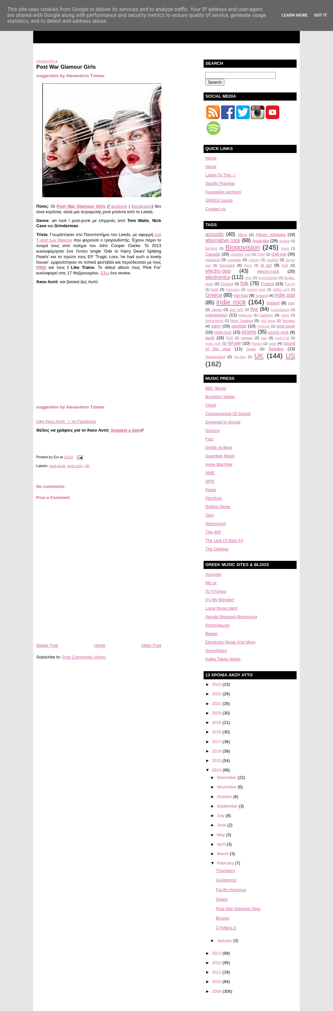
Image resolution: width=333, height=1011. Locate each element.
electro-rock (268, 271)
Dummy (212, 430)
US (290, 355)
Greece (213, 295)
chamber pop (241, 254)
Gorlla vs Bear (218, 447)
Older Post (151, 645)
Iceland (262, 295)
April (222, 844)
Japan (216, 309)
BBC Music (215, 388)
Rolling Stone (217, 506)
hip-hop (241, 295)
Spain (251, 349)
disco (248, 265)
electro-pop (218, 271)
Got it (320, 15)
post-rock (74, 466)
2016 (217, 751)
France (267, 283)
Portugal (263, 326)
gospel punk (256, 289)
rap (264, 338)
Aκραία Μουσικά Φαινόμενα (231, 616)
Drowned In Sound (222, 422)
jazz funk (236, 310)
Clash (210, 405)
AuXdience (226, 880)
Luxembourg (280, 310)
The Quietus (216, 549)
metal (285, 315)
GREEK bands (219, 200)
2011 (217, 972)
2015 (217, 760)
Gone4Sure (216, 650)
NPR (209, 481)
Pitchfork (213, 498)
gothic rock (281, 289)
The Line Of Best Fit (224, 540)
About (210, 166)
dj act (266, 265)
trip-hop (240, 357)
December (227, 777)
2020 (217, 713)
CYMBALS (226, 927)
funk (214, 289)
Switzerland (215, 356)
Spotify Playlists (220, 183)
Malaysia (245, 315)
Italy (291, 303)
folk (244, 283)
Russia (257, 343)
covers (272, 259)
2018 (217, 731)
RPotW (234, 343)
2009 (217, 991)
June (222, 825)
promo (249, 332)
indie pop (284, 295)
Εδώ (104, 272)
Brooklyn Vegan (220, 396)
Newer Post (47, 645)
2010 (217, 981)
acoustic (214, 234)
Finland (226, 284)
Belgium (211, 248)
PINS (41, 267)
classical (212, 259)
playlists (239, 326)
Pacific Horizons (231, 889)
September (228, 806)
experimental (268, 278)
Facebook (118, 206)
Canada (212, 254)
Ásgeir (222, 899)
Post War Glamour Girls (66, 67)
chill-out (279, 254)
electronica (217, 277)
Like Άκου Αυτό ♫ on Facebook (66, 421)
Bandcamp (142, 206)
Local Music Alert (221, 608)
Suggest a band (126, 430)
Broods (222, 918)
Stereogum (215, 523)
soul (272, 343)
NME (210, 472)
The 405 (213, 532)
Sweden (276, 348)
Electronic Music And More (230, 642)
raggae (246, 338)
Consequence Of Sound (227, 413)
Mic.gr (211, 582)
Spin (209, 515)
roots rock (212, 343)
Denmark (227, 265)
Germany (233, 289)
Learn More (295, 15)
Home (99, 645)
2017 (217, 741)
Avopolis (213, 574)
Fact (209, 438)
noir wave (267, 321)
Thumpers (225, 870)
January (225, 940)
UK (87, 466)
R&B (229, 338)
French (290, 284)
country (254, 260)
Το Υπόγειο (215, 591)
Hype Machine (218, 464)
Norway (288, 320)
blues (285, 248)
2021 (217, 703)
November (227, 786)
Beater (211, 633)
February (226, 863)
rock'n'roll (282, 338)
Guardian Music (220, 455)
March (223, 853)
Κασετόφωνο (217, 625)
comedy (234, 259)
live (254, 309)
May (221, 834)
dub (285, 265)
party (216, 326)
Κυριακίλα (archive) (223, 191)
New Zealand (241, 320)
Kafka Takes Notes (222, 659)
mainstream (216, 314)
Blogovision (242, 247)
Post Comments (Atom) (84, 657)
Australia (260, 240)
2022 (217, 693)
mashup (266, 315)
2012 (217, 962)
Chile (261, 254)
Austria (284, 241)
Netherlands (214, 321)
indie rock (231, 302)
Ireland (273, 302)
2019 (217, 722)
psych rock (278, 332)
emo (248, 278)
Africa (242, 234)
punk (209, 337)
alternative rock (222, 240)
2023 (217, 684)
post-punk (57, 466)
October (225, 796)
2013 (217, 953)
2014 (217, 770)
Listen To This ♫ (220, 175)
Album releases (271, 234)
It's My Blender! (219, 599)
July (221, 815)
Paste (210, 489)
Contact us (215, 208)
